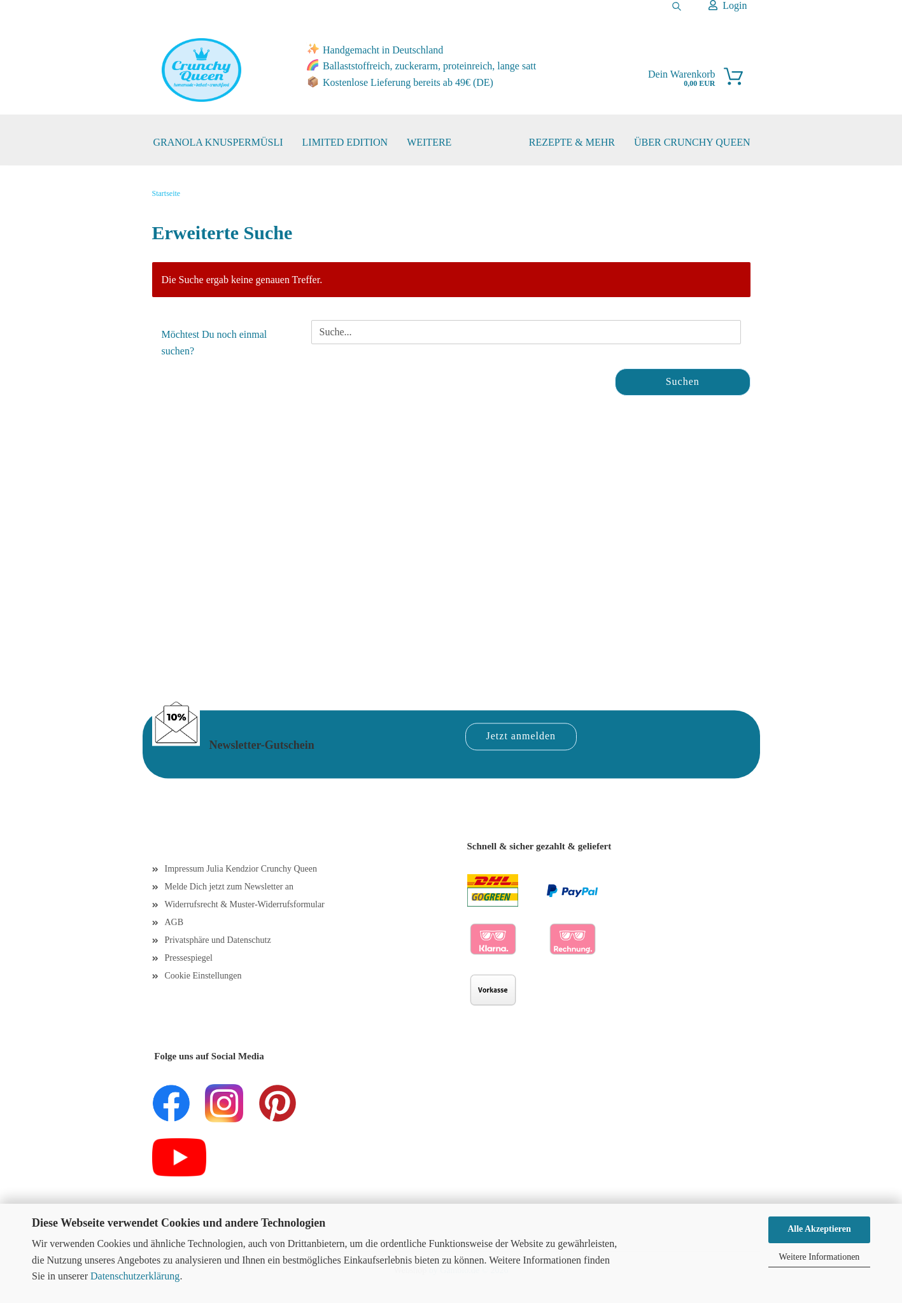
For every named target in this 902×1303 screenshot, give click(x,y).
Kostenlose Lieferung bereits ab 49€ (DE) (408, 82)
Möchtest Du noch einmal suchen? (214, 342)
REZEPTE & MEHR (572, 142)
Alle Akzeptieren (819, 1229)
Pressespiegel (189, 958)
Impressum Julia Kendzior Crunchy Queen (241, 869)
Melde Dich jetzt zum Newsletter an (229, 886)
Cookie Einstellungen (203, 975)
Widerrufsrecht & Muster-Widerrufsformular (245, 904)
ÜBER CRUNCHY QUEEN (692, 142)
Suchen (683, 381)
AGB (174, 922)
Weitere (429, 142)
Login (727, 5)
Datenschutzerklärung (135, 1276)
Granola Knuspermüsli (218, 142)
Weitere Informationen (819, 1257)
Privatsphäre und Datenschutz (218, 940)
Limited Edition (345, 142)
